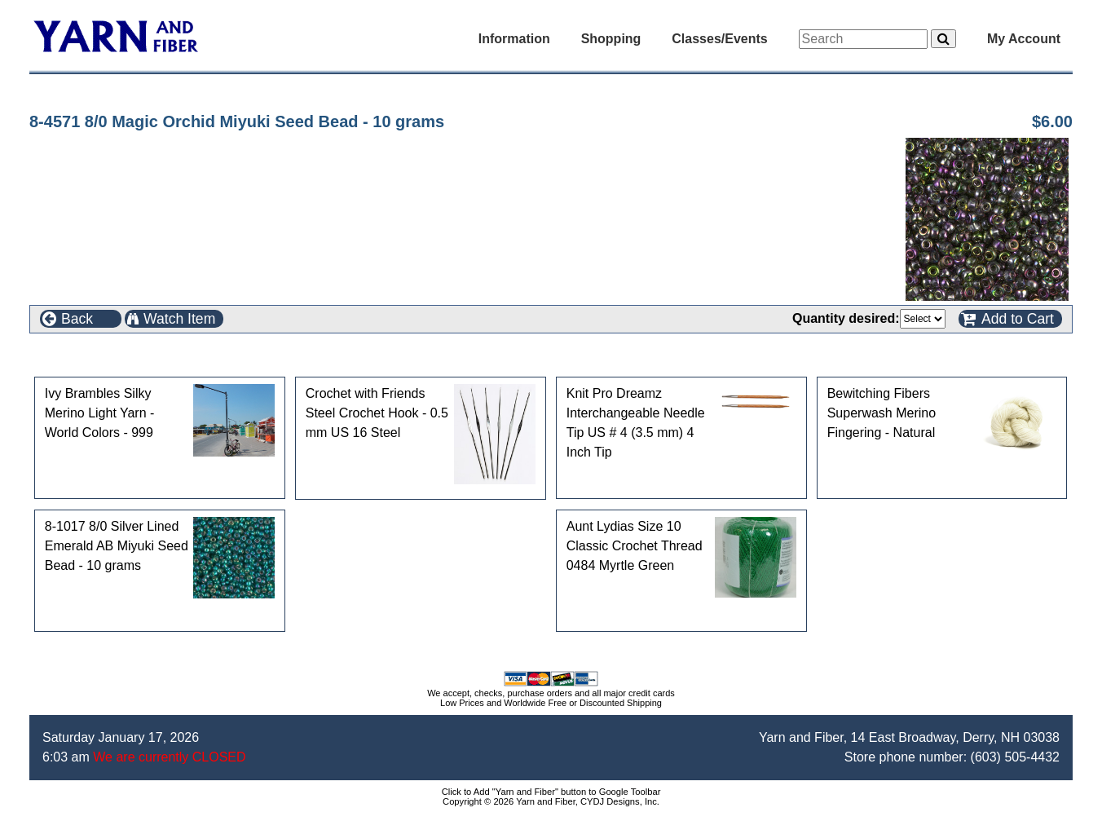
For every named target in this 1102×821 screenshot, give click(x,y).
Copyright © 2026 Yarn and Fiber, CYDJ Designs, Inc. (551, 801)
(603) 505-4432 (1015, 757)
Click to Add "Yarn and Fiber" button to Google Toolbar (551, 792)
